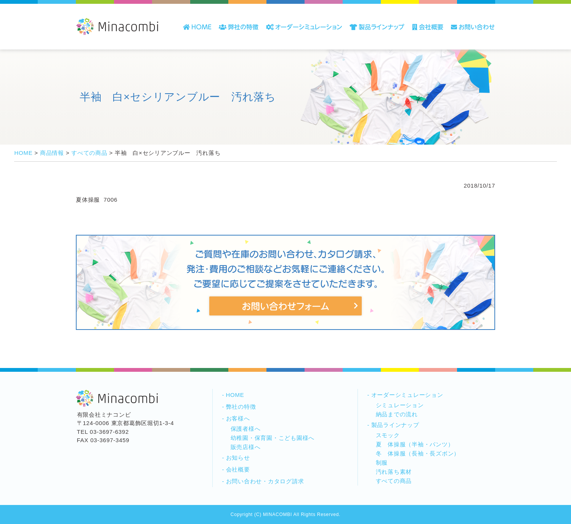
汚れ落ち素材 (394, 471)
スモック (388, 435)
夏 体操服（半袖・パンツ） (415, 444)
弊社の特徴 (241, 406)
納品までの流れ (397, 414)
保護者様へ (246, 428)
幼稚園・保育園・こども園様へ (273, 438)
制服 (382, 462)
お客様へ (238, 418)
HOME (235, 395)
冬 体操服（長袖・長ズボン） (418, 453)
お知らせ (238, 457)
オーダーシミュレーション (407, 395)
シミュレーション (400, 405)
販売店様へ (246, 447)
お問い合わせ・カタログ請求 (265, 481)
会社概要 (238, 469)
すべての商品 (394, 481)
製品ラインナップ (395, 425)
